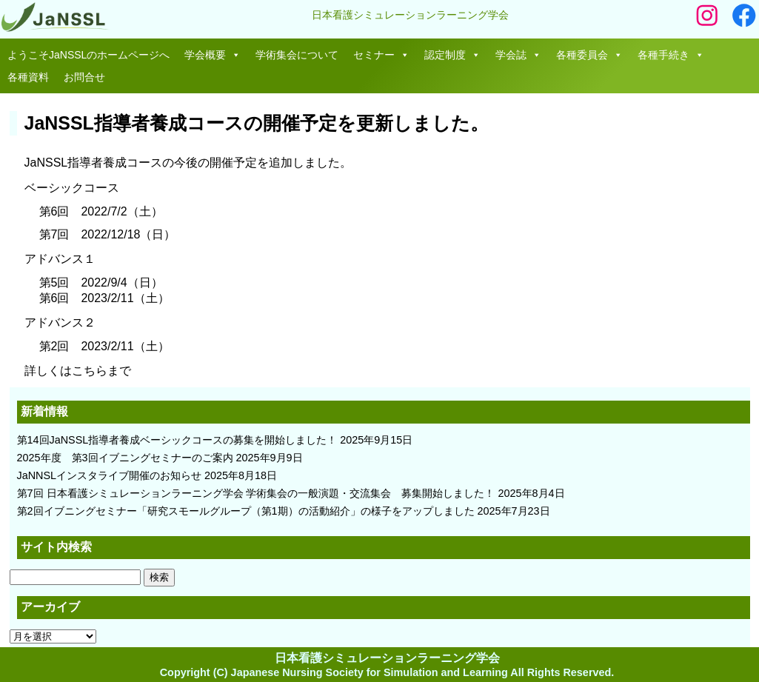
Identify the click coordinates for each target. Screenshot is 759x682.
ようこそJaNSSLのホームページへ (88, 55)
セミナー (381, 55)
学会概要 (212, 55)
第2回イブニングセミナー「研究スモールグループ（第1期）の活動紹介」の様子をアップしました (246, 511)
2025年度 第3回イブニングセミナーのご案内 (125, 458)
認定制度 (452, 55)
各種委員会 (589, 55)
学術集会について (296, 55)
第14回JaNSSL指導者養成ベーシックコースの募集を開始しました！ (177, 440)
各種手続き (671, 55)
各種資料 (28, 77)
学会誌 (518, 55)
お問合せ (84, 77)
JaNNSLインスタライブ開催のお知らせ (109, 475)
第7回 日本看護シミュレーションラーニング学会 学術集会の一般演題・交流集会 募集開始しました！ (256, 493)
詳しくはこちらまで (77, 370)
